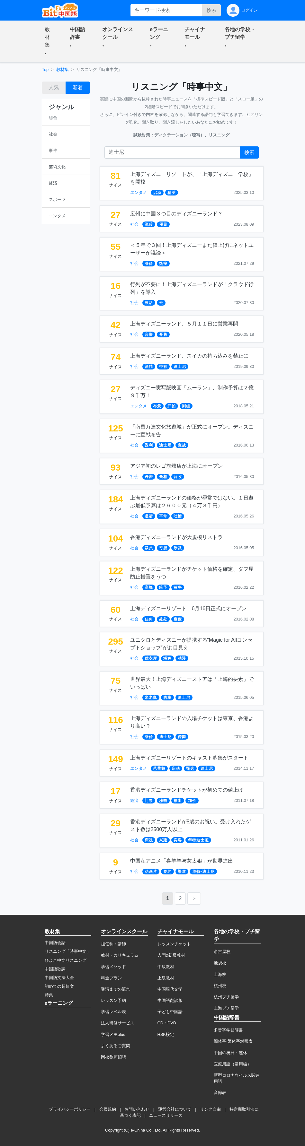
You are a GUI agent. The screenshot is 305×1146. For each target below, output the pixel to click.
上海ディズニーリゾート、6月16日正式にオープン (188, 608)
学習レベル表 (113, 1011)
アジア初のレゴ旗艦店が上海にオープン (176, 466)
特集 (49, 995)
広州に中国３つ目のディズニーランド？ (176, 213)
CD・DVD (166, 1022)
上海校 (220, 974)
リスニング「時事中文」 (68, 951)
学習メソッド (113, 966)
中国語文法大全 (59, 977)
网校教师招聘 (113, 1057)
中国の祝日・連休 (230, 1052)
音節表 (220, 1092)
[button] (49, 41)
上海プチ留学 (226, 1008)
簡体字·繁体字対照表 (233, 1041)
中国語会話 (55, 942)
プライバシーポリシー (70, 1109)
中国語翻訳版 (170, 1000)
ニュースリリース (166, 1115)
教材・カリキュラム (120, 955)
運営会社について (175, 1109)
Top (45, 69)
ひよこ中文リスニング (65, 960)
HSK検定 (165, 1034)
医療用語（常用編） (232, 1064)
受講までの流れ (115, 989)
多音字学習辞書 (228, 1030)
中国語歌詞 (55, 969)
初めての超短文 (59, 986)
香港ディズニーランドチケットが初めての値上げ (186, 790)
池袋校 (220, 962)
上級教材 (165, 978)
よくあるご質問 (115, 1045)
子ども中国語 (170, 1011)
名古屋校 (222, 951)
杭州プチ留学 (226, 996)
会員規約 (107, 1109)
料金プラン (111, 978)
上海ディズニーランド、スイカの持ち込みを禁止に (189, 356)
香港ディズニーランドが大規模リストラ (176, 537)
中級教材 (165, 966)
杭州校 (220, 985)
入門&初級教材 (171, 955)
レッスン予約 (113, 1000)
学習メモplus (113, 1034)
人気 (54, 87)
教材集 (62, 69)
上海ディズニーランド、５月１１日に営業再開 (184, 323)
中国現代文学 (170, 989)
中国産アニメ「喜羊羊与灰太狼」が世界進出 (181, 861)
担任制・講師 (113, 944)
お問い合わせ (136, 1109)
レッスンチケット (174, 944)
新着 (78, 87)
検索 (211, 10)
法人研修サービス (117, 1022)
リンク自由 (210, 1109)
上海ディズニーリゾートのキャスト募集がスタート (189, 757)
